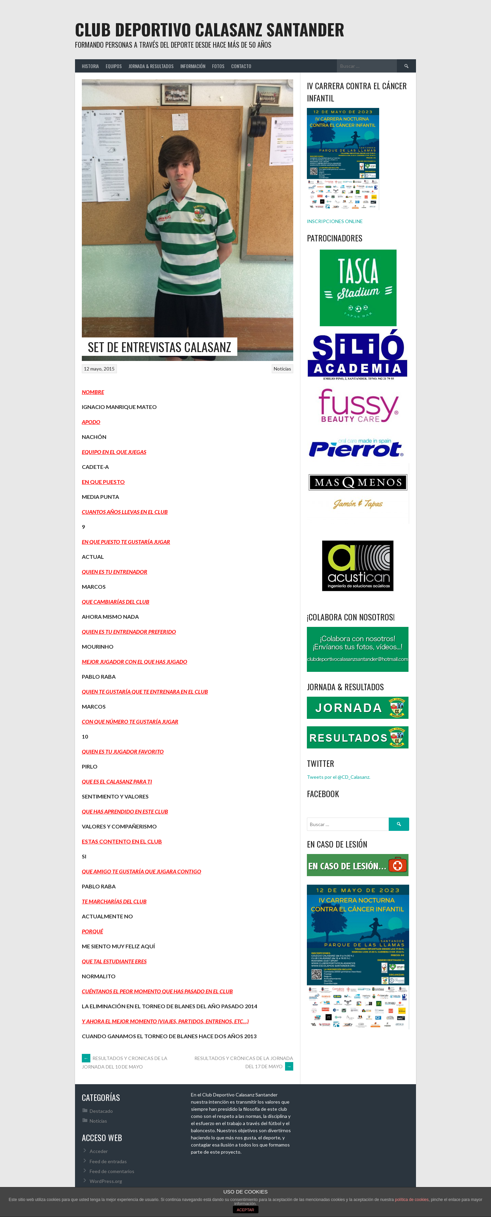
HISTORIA (90, 65)
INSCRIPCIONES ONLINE (335, 221)
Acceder (99, 1151)
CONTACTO (241, 65)
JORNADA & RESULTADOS (151, 65)
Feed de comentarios (112, 1171)
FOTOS (218, 65)
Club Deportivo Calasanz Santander (209, 29)
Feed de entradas (108, 1161)
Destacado (101, 1111)
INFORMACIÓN (192, 65)
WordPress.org (106, 1181)
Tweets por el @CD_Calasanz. (338, 777)
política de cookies (412, 1199)
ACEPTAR (245, 1210)
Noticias (282, 369)
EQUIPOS (114, 65)
